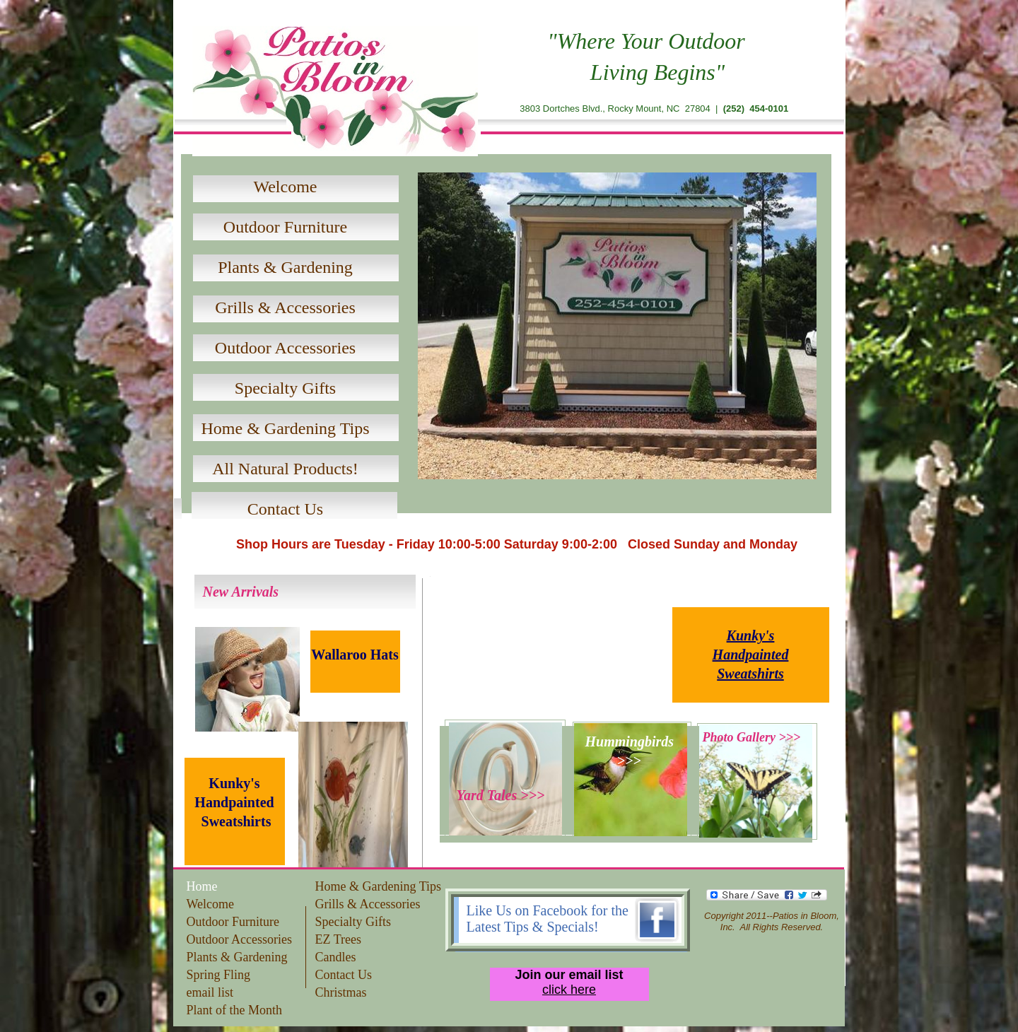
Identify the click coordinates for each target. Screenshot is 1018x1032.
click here (569, 990)
